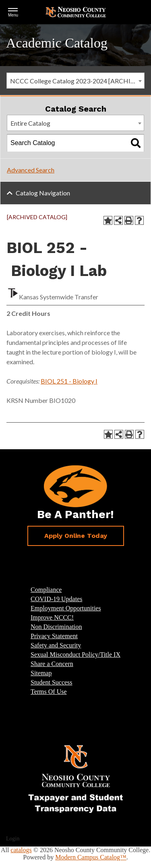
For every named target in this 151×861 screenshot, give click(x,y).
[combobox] (75, 81)
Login (12, 839)
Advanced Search (30, 170)
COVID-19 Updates (56, 598)
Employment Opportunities (66, 608)
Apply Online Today (75, 535)
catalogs (20, 849)
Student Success (51, 682)
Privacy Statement (54, 636)
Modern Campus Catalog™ (90, 857)
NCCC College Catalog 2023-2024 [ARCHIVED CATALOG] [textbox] (77, 81)
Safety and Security (56, 645)
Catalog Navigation (43, 193)
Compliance (46, 589)
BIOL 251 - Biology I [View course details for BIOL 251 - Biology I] (69, 381)
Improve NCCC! (52, 617)
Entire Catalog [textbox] (30, 123)
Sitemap (41, 673)
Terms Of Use (49, 691)
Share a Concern (52, 663)
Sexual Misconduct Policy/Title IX (75, 654)
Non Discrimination (56, 626)
